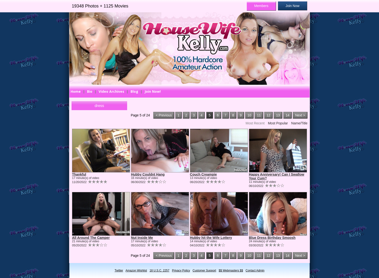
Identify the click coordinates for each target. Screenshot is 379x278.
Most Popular (278, 123)
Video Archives (111, 91)
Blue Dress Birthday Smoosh (272, 238)
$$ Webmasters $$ (231, 270)
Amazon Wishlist (136, 270)
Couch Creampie (203, 174)
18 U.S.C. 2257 (159, 270)
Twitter (119, 270)
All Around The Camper (91, 238)
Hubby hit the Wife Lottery (211, 238)
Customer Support (204, 270)
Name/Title (299, 123)
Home (76, 91)
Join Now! (153, 91)
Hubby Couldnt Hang (148, 174)
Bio (89, 91)
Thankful (79, 174)
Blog (134, 91)
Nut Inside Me (142, 238)
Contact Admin (255, 270)
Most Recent (255, 123)
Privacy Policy (181, 270)
